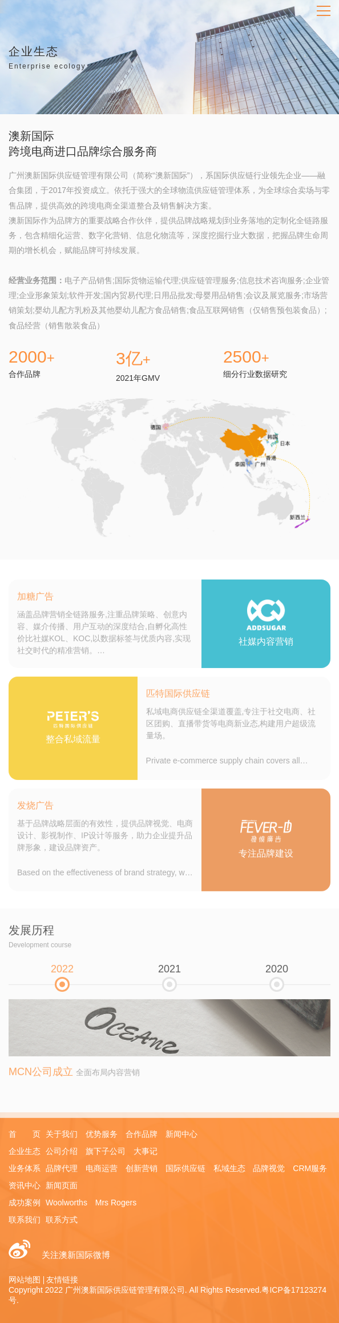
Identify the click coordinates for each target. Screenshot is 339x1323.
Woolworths (66, 1202)
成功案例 (25, 1202)
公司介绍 (62, 1151)
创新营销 (142, 1168)
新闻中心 (181, 1134)
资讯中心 (25, 1185)
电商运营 (102, 1168)
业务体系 (25, 1168)
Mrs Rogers (115, 1202)
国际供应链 (185, 1168)
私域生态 (229, 1168)
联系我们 (25, 1219)
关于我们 (62, 1134)
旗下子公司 (106, 1151)
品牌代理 (62, 1168)
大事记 (146, 1151)
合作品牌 (142, 1134)
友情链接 (62, 1279)
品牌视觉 (269, 1168)
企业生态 (25, 1151)
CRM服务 (310, 1168)
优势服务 (102, 1134)
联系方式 (62, 1219)
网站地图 (25, 1279)
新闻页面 (62, 1185)
